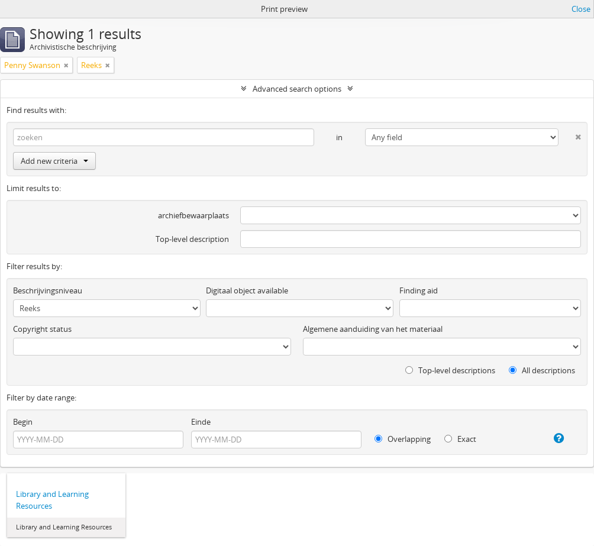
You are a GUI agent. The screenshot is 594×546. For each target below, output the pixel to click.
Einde (201, 421)
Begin (23, 421)
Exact (460, 439)
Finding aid (418, 290)
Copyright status (42, 329)
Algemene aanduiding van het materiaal (373, 329)
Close (581, 9)
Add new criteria (54, 161)
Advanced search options (297, 88)
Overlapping (403, 439)
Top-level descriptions (450, 370)
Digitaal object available (247, 290)
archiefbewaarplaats (193, 215)
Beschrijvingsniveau (47, 290)
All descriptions (542, 370)
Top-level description (192, 239)
